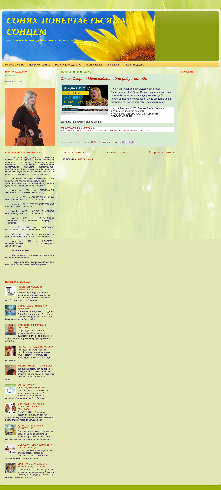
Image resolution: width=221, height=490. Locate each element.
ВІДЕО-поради (94, 64)
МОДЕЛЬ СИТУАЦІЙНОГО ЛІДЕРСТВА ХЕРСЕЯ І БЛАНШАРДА (31, 406)
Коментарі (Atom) (85, 159)
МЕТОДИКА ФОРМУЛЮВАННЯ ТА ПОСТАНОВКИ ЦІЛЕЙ (35, 446)
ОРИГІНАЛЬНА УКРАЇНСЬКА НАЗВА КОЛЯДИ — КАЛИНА (32, 465)
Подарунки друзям (134, 64)
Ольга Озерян (10, 76)
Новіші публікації (72, 152)
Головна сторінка (14, 64)
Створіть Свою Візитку (13, 82)
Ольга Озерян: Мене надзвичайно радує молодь (104, 79)
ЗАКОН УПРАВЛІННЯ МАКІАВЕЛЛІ (35, 366)
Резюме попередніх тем (68, 64)
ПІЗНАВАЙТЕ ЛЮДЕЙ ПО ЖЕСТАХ (35, 347)
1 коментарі (105, 142)
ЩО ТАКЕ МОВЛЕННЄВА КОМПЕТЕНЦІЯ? (30, 427)
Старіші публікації (161, 152)
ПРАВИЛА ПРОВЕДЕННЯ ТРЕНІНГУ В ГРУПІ (30, 288)
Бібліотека (113, 64)
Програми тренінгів (39, 64)
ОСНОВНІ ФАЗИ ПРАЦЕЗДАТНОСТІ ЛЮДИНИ (32, 386)
